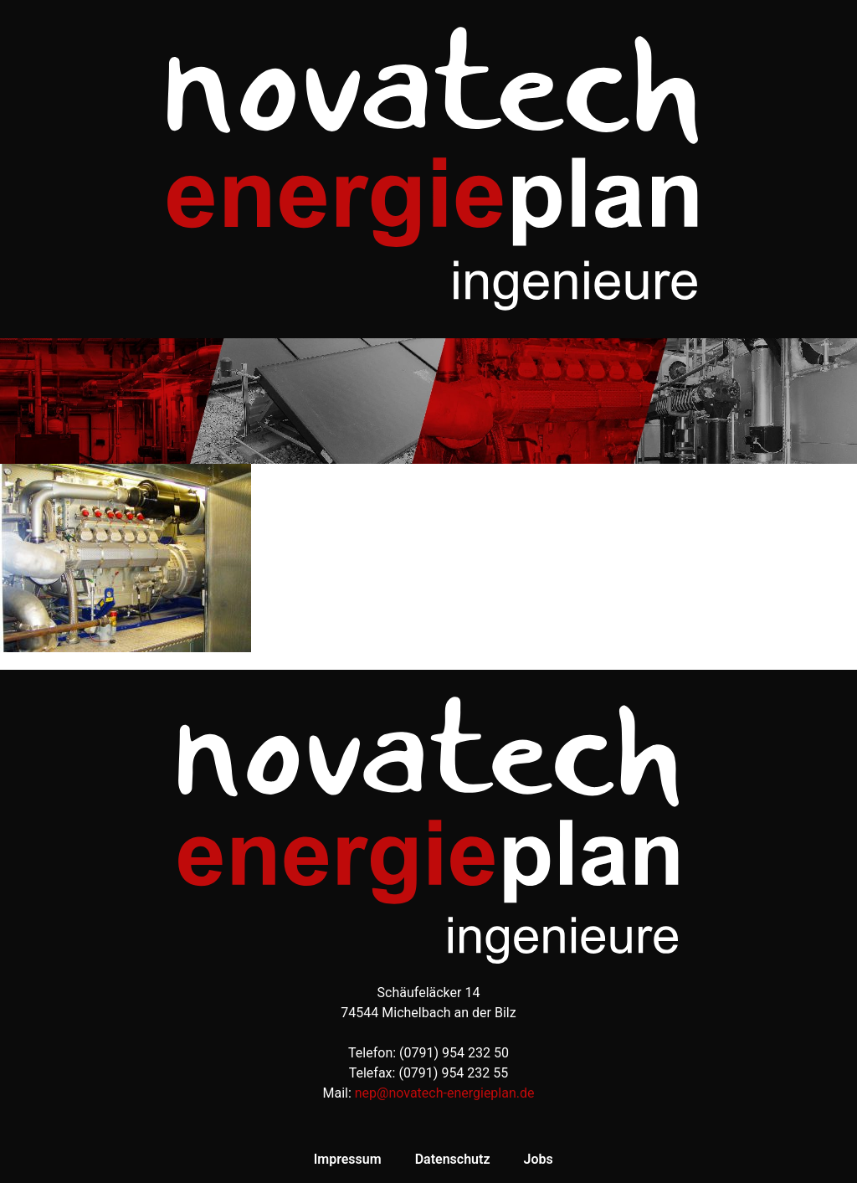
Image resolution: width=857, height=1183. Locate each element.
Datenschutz (452, 1159)
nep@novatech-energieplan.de (445, 1093)
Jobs (537, 1159)
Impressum (348, 1159)
